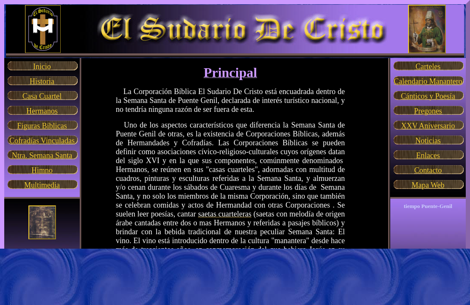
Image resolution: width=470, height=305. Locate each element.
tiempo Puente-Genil (428, 206)
